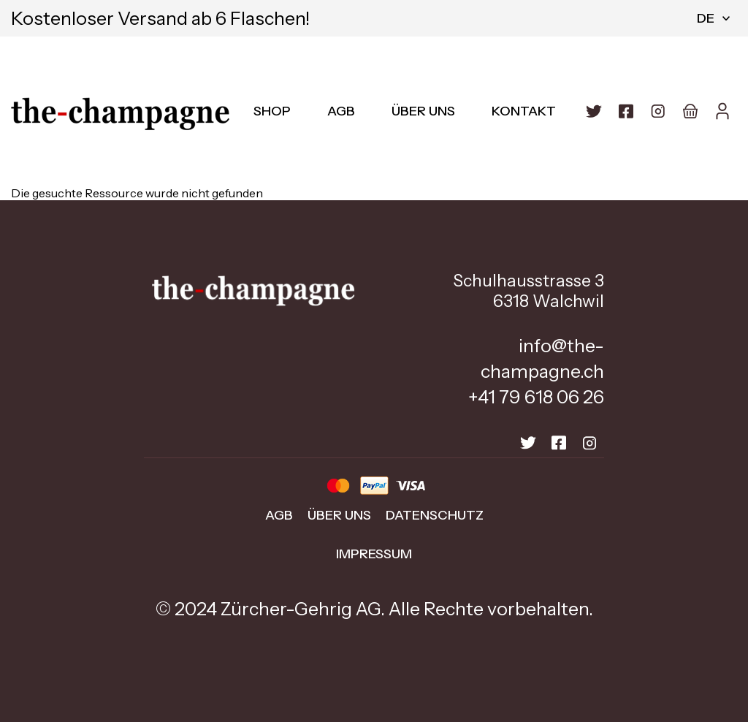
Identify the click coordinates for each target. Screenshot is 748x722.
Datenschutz (435, 515)
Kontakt (524, 111)
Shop (272, 111)
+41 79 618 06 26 (536, 397)
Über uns (423, 111)
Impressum (374, 554)
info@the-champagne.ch (542, 358)
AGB (341, 111)
